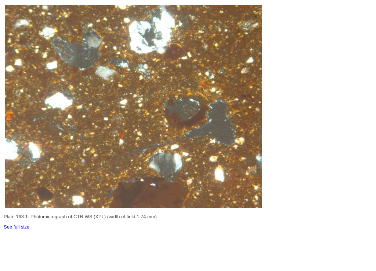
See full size (16, 227)
